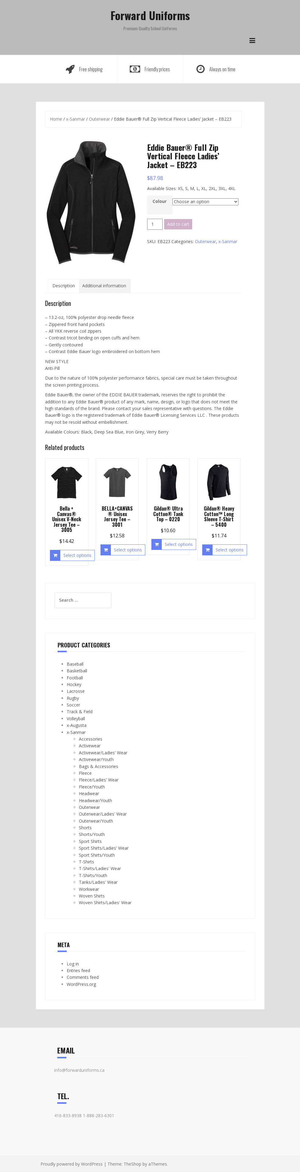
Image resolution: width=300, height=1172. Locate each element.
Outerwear (99, 119)
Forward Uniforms (150, 15)
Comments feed (83, 977)
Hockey (74, 684)
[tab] (63, 285)
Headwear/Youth (95, 800)
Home (56, 119)
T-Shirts (86, 862)
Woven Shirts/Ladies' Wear (105, 902)
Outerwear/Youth (96, 821)
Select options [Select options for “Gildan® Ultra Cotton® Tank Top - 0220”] (179, 544)
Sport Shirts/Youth (97, 855)
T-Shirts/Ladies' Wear (100, 868)
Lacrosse (76, 691)
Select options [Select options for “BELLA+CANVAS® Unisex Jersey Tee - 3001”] (128, 550)
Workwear (89, 889)
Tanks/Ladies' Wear (98, 882)
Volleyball (76, 718)
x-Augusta (76, 725)
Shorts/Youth (92, 834)
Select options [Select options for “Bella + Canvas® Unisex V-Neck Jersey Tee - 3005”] (77, 555)
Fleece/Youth (92, 787)
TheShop (132, 1164)
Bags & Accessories (98, 766)
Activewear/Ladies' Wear (103, 753)
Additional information (104, 286)
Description (63, 286)
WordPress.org (81, 984)
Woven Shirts (92, 896)
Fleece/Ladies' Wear (98, 780)
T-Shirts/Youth (93, 875)
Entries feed (78, 970)
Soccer (73, 705)
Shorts (85, 827)
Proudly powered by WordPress (72, 1164)
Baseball (75, 664)
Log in (73, 964)
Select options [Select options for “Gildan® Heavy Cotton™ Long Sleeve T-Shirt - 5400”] (230, 550)
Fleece (85, 773)
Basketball (77, 671)
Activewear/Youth (96, 759)
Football (75, 678)
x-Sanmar (75, 119)
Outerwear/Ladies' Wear (103, 814)
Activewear (90, 746)
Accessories (90, 739)
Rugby (73, 698)
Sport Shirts (90, 841)
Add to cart (178, 224)
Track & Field (80, 711)
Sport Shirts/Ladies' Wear (104, 848)
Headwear (89, 793)
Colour (160, 201)
